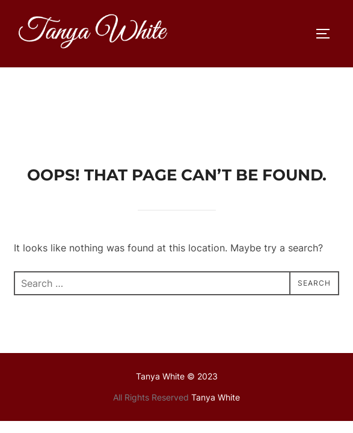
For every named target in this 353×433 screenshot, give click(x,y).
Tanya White (215, 330)
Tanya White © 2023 (177, 309)
